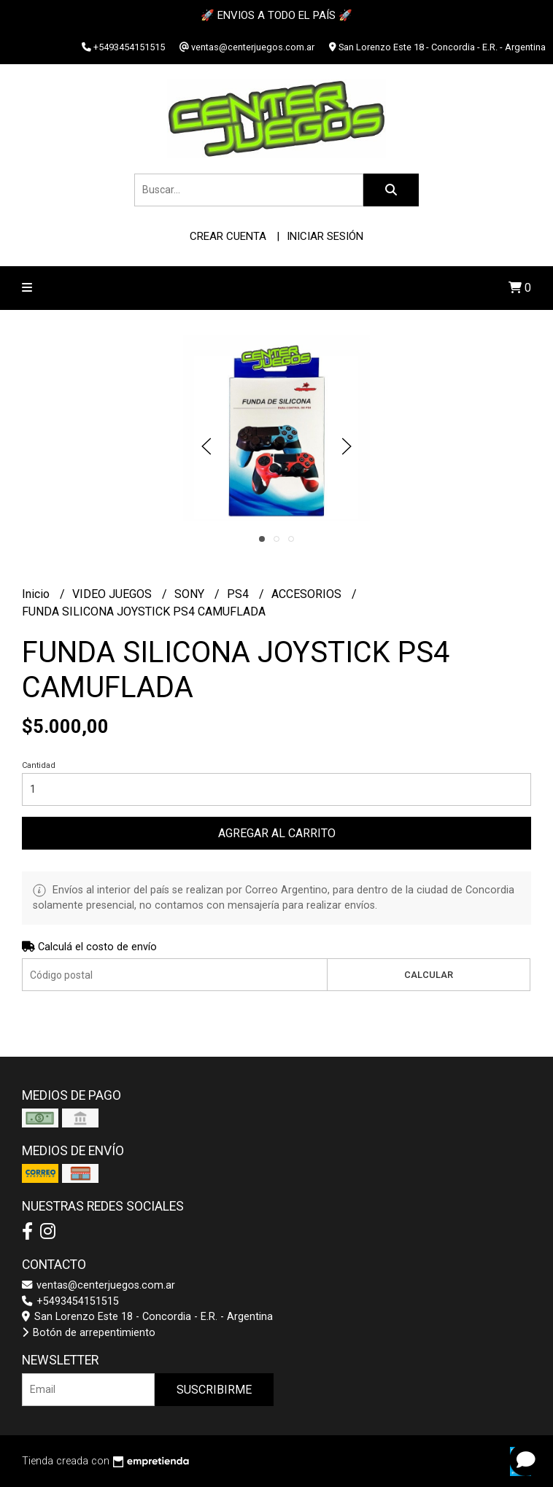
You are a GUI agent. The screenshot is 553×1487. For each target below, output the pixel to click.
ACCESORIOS (307, 594)
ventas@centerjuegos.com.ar (98, 1285)
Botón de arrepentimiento (88, 1333)
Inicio (37, 594)
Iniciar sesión (325, 236)
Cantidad (38, 765)
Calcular (428, 974)
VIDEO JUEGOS (113, 594)
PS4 (239, 594)
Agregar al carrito (277, 833)
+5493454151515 (70, 1301)
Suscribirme (214, 1390)
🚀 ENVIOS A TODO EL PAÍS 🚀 (276, 15)
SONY (190, 594)
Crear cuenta (228, 236)
